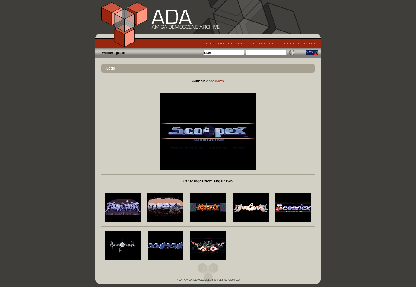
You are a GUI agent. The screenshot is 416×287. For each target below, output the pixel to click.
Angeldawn (215, 81)
